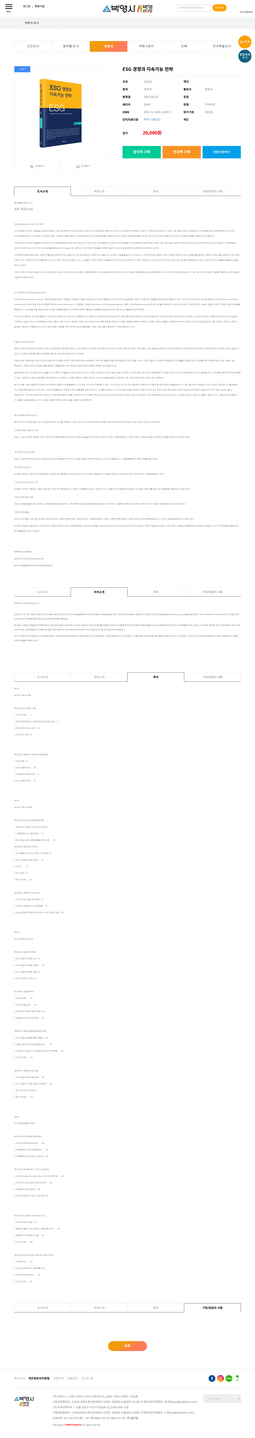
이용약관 (58, 1378)
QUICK (245, 42)
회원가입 (40, 6)
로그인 (26, 6)
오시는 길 (87, 1378)
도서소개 (42, 191)
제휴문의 (72, 1378)
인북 (184, 46)
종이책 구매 (141, 152)
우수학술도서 (222, 46)
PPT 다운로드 (152, 119)
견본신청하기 (221, 152)
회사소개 (19, 1378)
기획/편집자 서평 (212, 191)
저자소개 (99, 191)
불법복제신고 (245, 56)
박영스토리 (146, 46)
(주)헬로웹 (132, 1418)
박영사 (108, 46)
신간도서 (33, 46)
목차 (155, 191)
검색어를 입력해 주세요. (191, 8)
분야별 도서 (71, 46)
